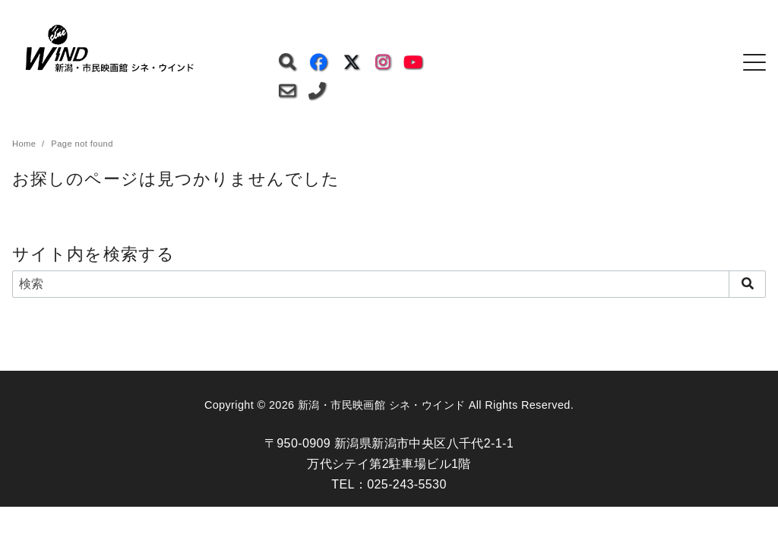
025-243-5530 (406, 484)
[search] (747, 284)
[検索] (389, 284)
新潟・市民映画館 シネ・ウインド (381, 405)
